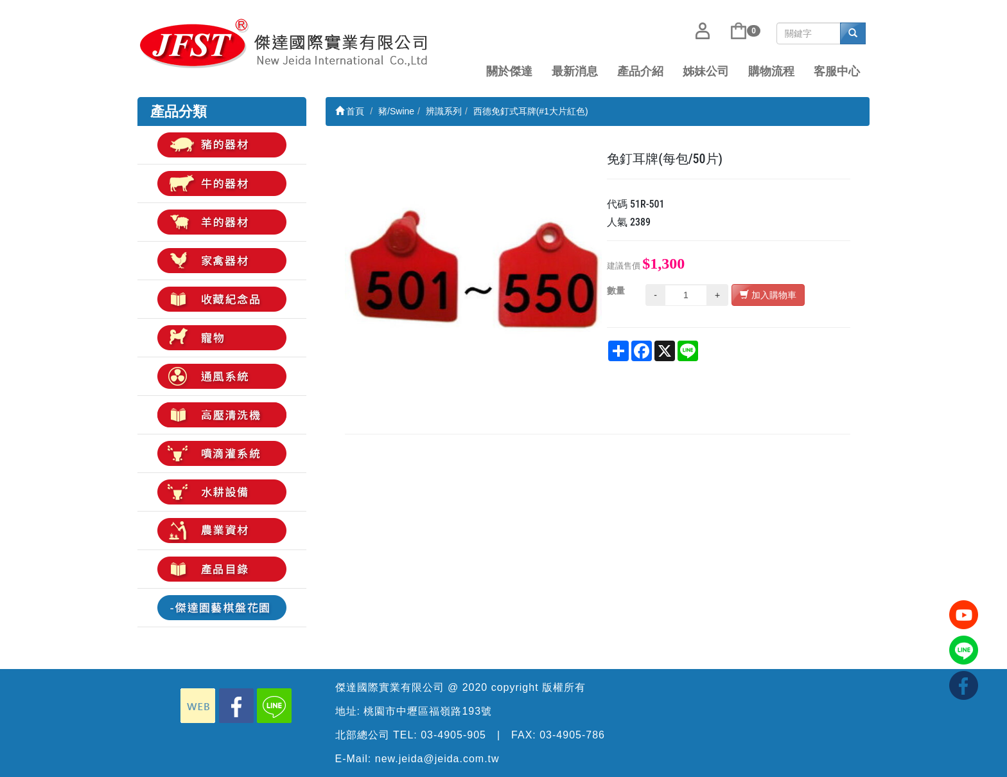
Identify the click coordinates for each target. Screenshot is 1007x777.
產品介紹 (640, 71)
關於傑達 (509, 71)
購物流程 (771, 71)
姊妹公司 (706, 71)
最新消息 (575, 71)
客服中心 (837, 71)
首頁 (350, 111)
